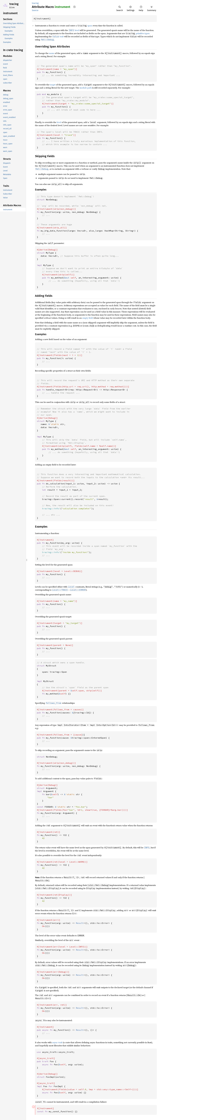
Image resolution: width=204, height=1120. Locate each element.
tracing (13, 4)
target (52, 84)
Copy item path (74, 7)
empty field (87, 317)
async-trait (57, 1042)
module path (86, 87)
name (51, 53)
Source (35, 10)
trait (58, 36)
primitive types (142, 33)
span (89, 25)
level (77, 30)
